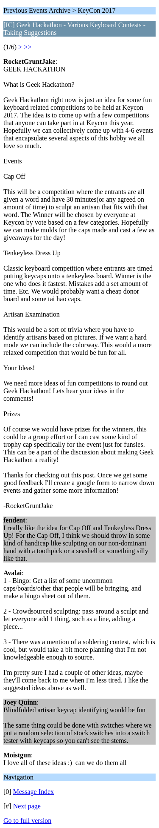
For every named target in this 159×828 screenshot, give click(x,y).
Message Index (33, 791)
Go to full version (27, 820)
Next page (27, 806)
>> (27, 47)
